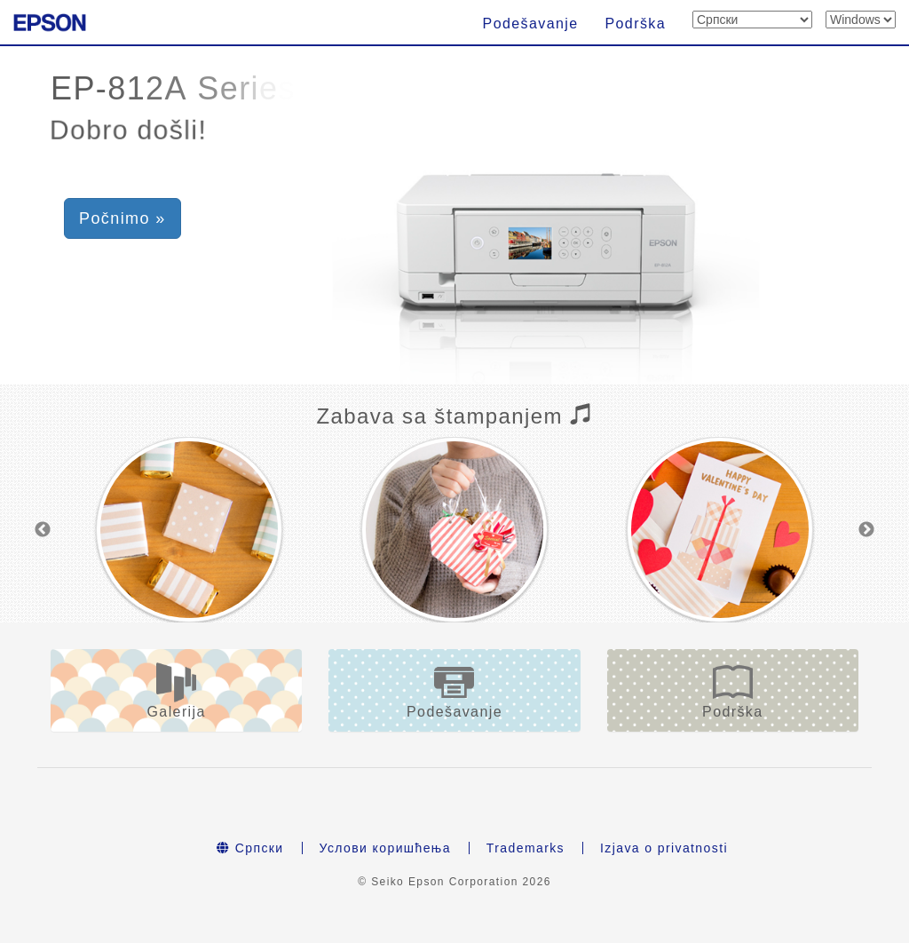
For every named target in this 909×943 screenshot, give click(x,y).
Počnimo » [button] (122, 218)
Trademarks (525, 848)
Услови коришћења (385, 848)
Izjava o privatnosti (664, 848)
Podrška (636, 23)
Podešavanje (531, 23)
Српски (250, 848)
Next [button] (866, 530)
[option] (188, 529)
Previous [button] (42, 530)
